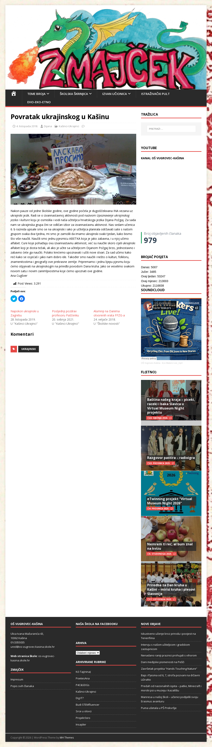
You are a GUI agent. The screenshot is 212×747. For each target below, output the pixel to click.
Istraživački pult (155, 94)
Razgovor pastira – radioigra (171, 457)
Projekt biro (83, 718)
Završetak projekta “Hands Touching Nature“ (169, 668)
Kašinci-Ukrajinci (69, 126)
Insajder (81, 724)
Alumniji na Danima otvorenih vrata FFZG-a (109, 313)
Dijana (48, 126)
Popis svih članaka (22, 686)
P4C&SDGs (82, 685)
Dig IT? (80, 698)
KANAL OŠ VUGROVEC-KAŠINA (162, 158)
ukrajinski (28, 349)
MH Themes (67, 737)
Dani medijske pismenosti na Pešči (162, 662)
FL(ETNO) (148, 372)
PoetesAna (83, 678)
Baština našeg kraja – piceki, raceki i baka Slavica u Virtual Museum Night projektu (171, 406)
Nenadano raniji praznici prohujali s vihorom (169, 655)
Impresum (17, 679)
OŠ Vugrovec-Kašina (150, 363)
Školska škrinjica (74, 94)
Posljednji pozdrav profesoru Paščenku (65, 313)
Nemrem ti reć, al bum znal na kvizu (170, 546)
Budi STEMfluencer (87, 704)
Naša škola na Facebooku (97, 624)
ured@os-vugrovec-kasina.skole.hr (33, 647)
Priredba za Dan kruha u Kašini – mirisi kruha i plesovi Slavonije (171, 589)
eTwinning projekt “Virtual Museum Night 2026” (169, 501)
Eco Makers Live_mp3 (172, 363)
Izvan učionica (114, 94)
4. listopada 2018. (27, 126)
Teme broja (36, 94)
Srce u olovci (84, 711)
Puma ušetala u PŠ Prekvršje (159, 708)
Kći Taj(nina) (83, 672)
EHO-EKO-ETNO (39, 102)
